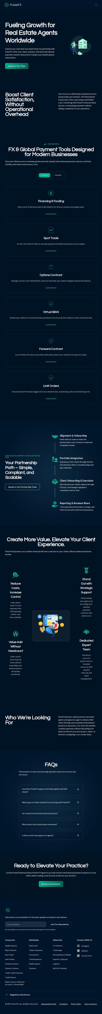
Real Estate (33, 946)
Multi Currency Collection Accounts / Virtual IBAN (15, 983)
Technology (57, 950)
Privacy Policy (76, 1004)
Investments (34, 955)
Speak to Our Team (17, 66)
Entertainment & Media (62, 955)
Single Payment (11, 946)
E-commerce (57, 946)
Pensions (32, 968)
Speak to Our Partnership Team (22, 487)
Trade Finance (10, 977)
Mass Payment (10, 950)
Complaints (63, 1004)
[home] (12, 5)
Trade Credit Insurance (14, 973)
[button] (95, 5)
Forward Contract (12, 964)
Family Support (34, 964)
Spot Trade (9, 955)
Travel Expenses (35, 959)
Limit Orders (10, 959)
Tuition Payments (36, 950)
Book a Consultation (51, 884)
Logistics (56, 964)
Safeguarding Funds (48, 1004)
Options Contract (12, 968)
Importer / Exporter (60, 959)
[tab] (44, 175)
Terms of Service (90, 1004)
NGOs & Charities (60, 968)
